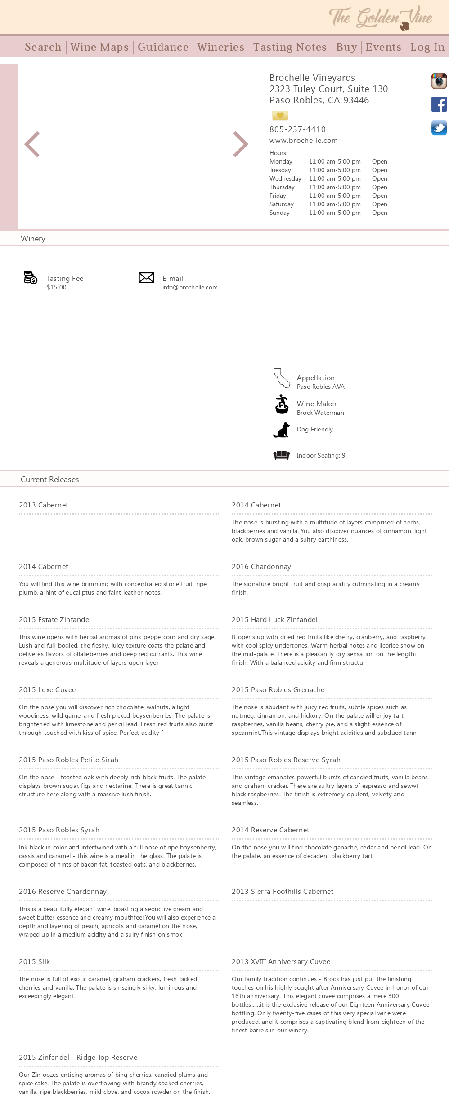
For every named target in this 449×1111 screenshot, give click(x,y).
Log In (427, 47)
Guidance (163, 47)
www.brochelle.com (303, 140)
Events (384, 47)
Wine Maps (100, 47)
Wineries (221, 47)
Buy (347, 47)
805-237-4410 (297, 129)
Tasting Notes (290, 47)
